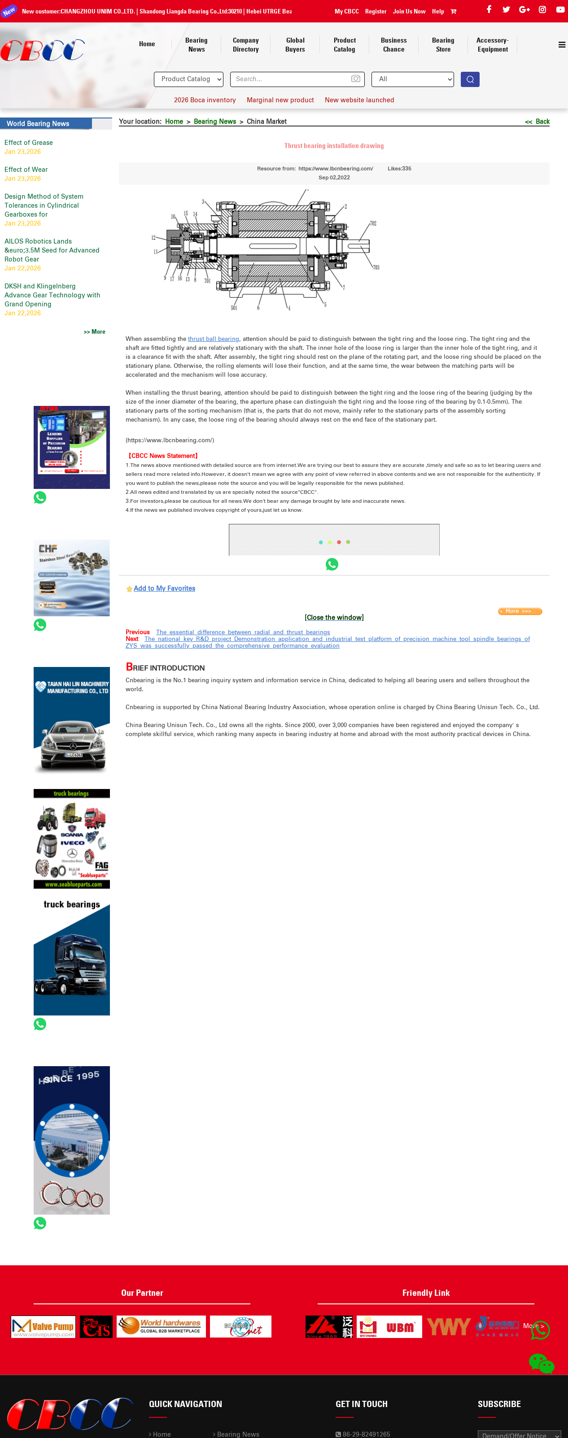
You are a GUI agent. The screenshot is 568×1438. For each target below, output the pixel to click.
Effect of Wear (26, 170)
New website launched (359, 100)
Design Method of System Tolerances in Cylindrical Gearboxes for (43, 206)
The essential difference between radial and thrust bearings (243, 633)
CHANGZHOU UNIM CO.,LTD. (91, 11)
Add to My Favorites (164, 589)
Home (174, 122)
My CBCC (347, 11)
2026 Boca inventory (205, 100)
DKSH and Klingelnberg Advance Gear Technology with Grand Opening (52, 295)
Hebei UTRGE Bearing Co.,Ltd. (278, 11)
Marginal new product (280, 100)
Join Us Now (409, 11)
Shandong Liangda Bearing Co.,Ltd (177, 11)
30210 (229, 11)
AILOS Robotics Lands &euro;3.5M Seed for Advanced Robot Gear (52, 251)
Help (438, 11)
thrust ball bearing (213, 339)
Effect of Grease (28, 143)
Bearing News (215, 122)
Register (376, 11)
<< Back (537, 122)
